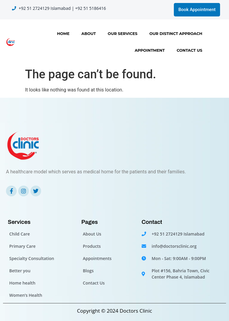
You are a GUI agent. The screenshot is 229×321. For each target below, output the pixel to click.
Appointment (150, 50)
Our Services (122, 33)
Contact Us (189, 50)
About (88, 33)
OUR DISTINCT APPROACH (175, 33)
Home (63, 33)
